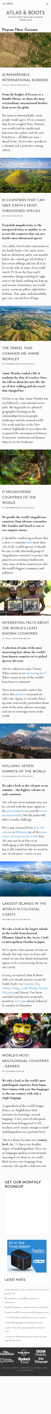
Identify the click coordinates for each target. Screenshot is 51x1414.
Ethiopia (20, 832)
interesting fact (35, 673)
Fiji (37, 984)
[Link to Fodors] (25, 1363)
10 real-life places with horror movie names (25, 1317)
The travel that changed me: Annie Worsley (20, 353)
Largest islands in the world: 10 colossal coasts (24, 909)
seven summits (16, 811)
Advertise (37, 1368)
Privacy (29, 1368)
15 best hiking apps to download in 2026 (24, 1322)
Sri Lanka (20, 1001)
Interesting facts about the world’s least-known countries (25, 628)
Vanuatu (28, 984)
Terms (23, 1368)
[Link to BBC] (42, 1356)
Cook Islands (29, 988)
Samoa (6, 988)
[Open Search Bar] (47, 4)
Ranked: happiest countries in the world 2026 (26, 1307)
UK (16, 1144)
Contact (45, 1368)
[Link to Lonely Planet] (25, 1356)
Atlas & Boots (25, 13)
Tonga (16, 988)
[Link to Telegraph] (42, 1363)
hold (29, 542)
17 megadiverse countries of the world (19, 497)
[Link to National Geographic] (8, 1363)
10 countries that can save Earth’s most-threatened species (23, 205)
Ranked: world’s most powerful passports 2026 (27, 1312)
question (20, 694)
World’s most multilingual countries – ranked (25, 1061)
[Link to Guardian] (8, 1356)
